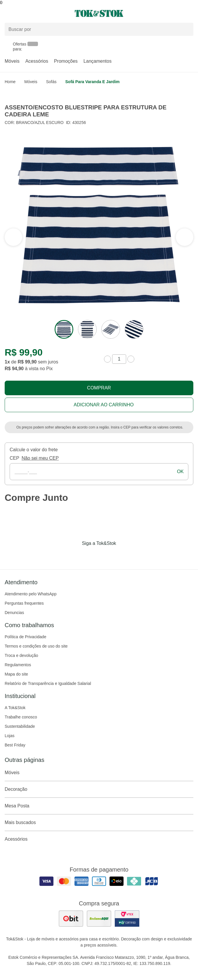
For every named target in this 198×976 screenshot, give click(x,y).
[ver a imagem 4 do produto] (134, 329)
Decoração (99, 789)
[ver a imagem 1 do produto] (64, 329)
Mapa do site (16, 674)
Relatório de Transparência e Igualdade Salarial (48, 683)
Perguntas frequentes (24, 603)
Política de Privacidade (25, 636)
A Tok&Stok (15, 707)
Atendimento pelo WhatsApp (30, 594)
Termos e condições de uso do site (36, 646)
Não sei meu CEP (40, 458)
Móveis (12, 61)
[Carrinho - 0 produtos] (189, 13)
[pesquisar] (186, 29)
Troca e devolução (21, 655)
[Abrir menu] (33, 13)
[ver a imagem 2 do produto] (87, 329)
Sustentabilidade (20, 726)
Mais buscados (99, 822)
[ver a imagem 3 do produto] (110, 329)
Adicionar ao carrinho (103, 404)
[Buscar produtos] (99, 29)
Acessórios (36, 61)
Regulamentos (18, 664)
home (10, 81)
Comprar (99, 387)
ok (180, 471)
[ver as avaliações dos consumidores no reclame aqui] (99, 918)
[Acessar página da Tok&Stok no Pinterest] (107, 555)
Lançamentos (98, 61)
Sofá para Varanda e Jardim (92, 81)
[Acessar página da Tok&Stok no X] (123, 555)
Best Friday (15, 745)
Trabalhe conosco (21, 717)
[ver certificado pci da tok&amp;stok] (127, 918)
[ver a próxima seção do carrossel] (13, 237)
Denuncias (14, 612)
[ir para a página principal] (99, 13)
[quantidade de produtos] (119, 359)
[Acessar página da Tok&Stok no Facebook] (74, 555)
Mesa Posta (99, 805)
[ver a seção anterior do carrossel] (184, 237)
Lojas (9, 735)
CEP (14, 458)
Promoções (66, 61)
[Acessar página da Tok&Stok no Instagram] (90, 555)
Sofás (51, 81)
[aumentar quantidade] (130, 359)
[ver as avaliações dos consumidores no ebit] (71, 918)
